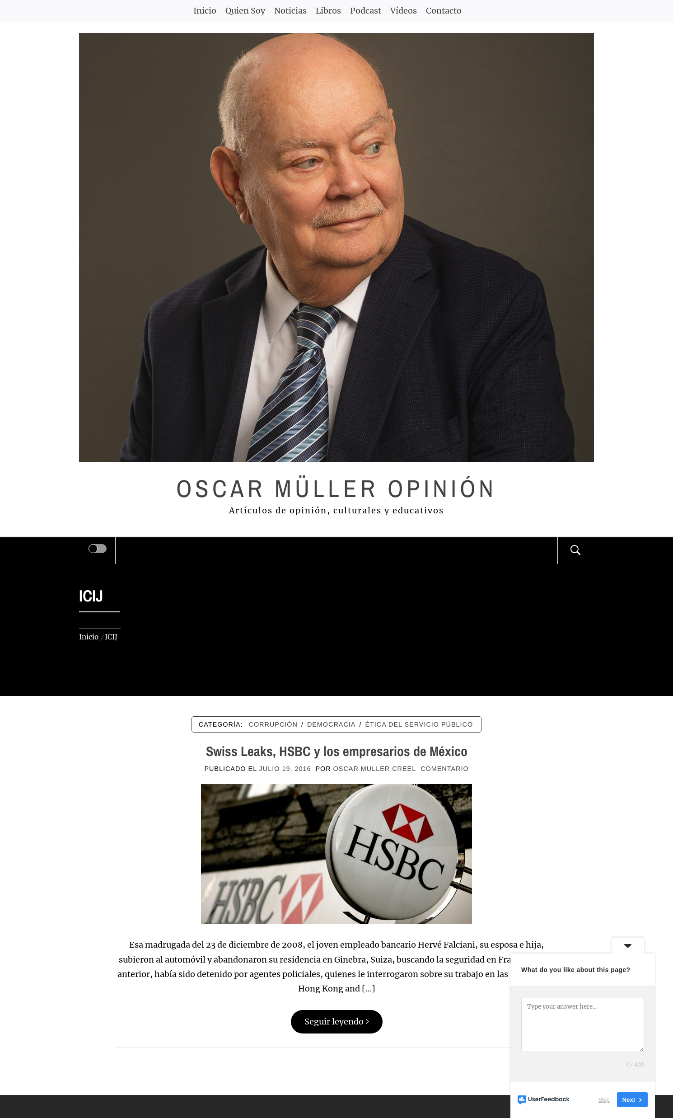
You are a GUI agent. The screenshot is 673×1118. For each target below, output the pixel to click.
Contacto (444, 10)
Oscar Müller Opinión (336, 488)
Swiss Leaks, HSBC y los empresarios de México (336, 751)
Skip (604, 1099)
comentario (444, 768)
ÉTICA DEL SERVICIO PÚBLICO (419, 724)
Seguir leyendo (336, 1021)
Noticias (290, 10)
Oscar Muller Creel (374, 768)
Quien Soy (245, 10)
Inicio (204, 10)
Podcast (365, 10)
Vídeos (403, 10)
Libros (328, 10)
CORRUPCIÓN (273, 724)
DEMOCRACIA (331, 724)
